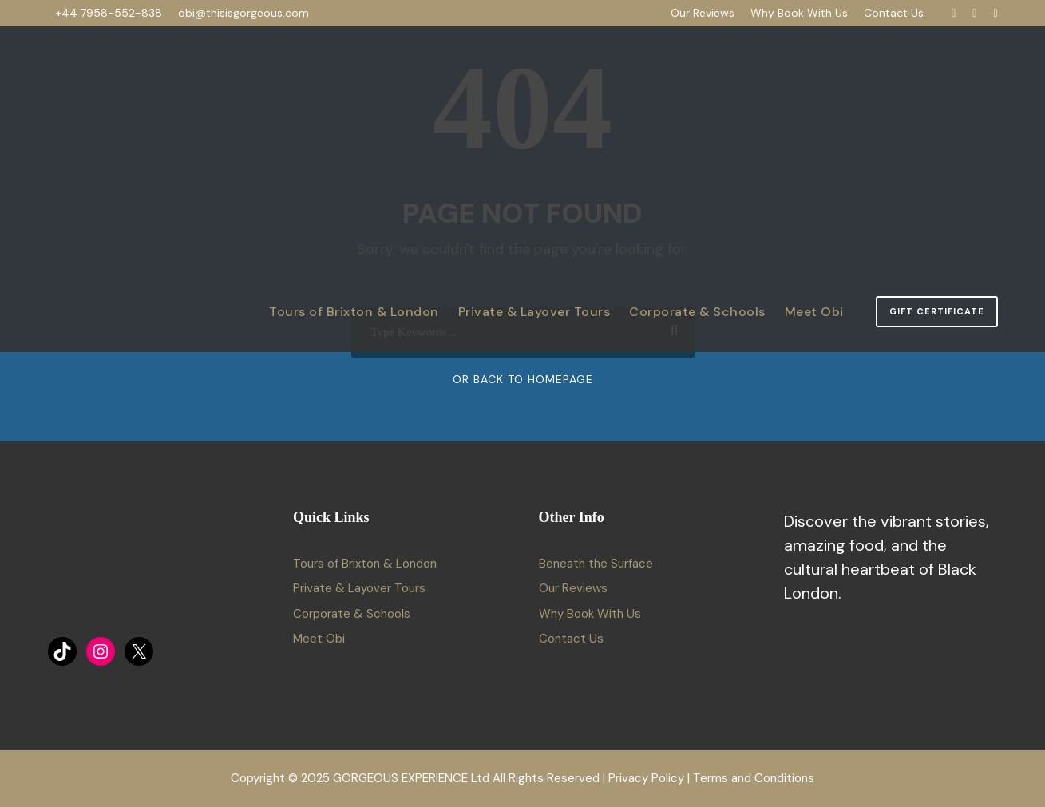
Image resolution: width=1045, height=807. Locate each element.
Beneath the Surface (596, 564)
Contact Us (894, 13)
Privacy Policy (646, 778)
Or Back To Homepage (523, 379)
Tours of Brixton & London (354, 311)
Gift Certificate (936, 311)
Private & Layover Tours (534, 311)
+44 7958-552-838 (109, 13)
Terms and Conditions (753, 778)
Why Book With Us (799, 13)
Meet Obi (814, 311)
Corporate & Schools (697, 311)
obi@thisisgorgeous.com (243, 13)
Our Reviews (702, 13)
